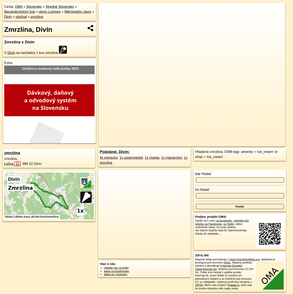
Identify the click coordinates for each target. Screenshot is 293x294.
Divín (8, 17)
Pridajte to (233, 285)
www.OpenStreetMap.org (244, 259)
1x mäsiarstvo (171, 157)
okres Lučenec (50, 11)
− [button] (105, 16)
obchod (21, 17)
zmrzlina (37, 17)
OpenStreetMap (208, 143)
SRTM (199, 285)
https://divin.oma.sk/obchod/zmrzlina (263, 143)
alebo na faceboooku (116, 271)
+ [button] (105, 10)
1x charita (152, 157)
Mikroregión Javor (77, 11)
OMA (19, 6)
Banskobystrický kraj (19, 11)
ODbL (227, 262)
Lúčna (12, 163)
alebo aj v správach (115, 274)
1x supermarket (131, 157)
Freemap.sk (230, 143)
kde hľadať (203, 174)
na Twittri (228, 224)
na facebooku (224, 220)
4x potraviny (109, 157)
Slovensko (34, 6)
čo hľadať (202, 189)
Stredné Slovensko (60, 6)
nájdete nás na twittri (116, 267)
